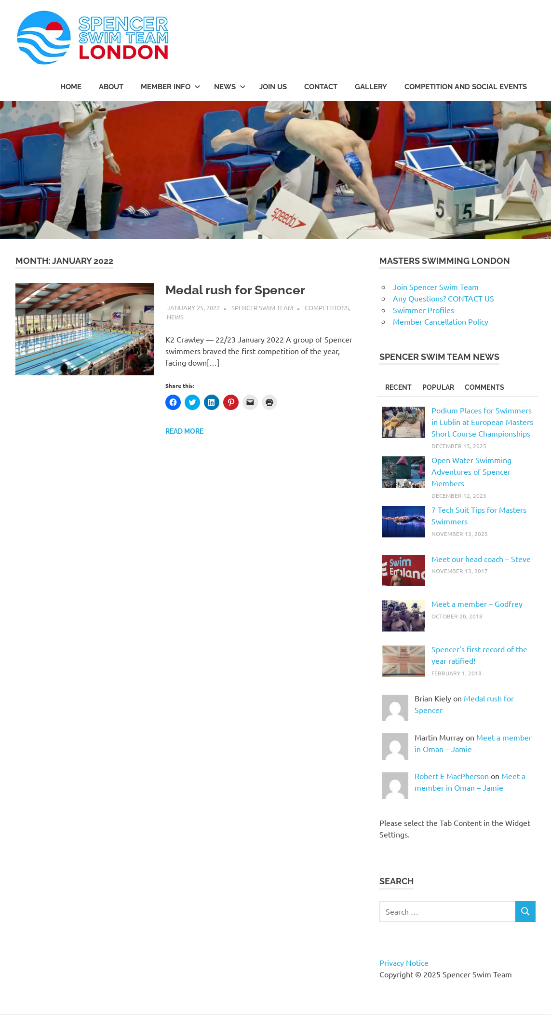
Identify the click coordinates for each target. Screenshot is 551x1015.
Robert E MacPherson (452, 776)
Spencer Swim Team (262, 307)
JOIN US (273, 86)
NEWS (230, 86)
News (175, 317)
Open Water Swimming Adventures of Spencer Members (471, 471)
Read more (184, 431)
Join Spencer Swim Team (436, 286)
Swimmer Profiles (423, 310)
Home (70, 86)
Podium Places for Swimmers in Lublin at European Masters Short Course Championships (482, 421)
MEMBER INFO (171, 86)
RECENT (398, 387)
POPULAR (438, 387)
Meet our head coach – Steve (481, 558)
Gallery (371, 86)
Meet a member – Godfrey (477, 603)
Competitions (327, 307)
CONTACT (320, 86)
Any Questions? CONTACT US (443, 298)
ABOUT (111, 86)
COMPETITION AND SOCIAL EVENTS (465, 86)
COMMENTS (484, 387)
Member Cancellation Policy (440, 321)
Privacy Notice (404, 962)
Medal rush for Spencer (235, 290)
